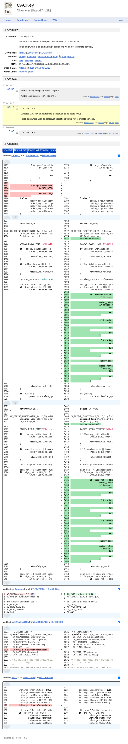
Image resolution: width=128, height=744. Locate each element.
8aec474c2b (89, 123)
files (21, 60)
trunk (64, 56)
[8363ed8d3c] (32, 155)
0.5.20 (71, 56)
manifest (23, 71)
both (54, 56)
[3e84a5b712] (41, 622)
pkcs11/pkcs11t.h (20, 622)
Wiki (54, 20)
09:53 (10, 89)
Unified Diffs (20, 150)
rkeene (22, 68)
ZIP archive (32, 53)
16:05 (10, 131)
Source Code (40, 20)
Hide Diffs (8, 150)
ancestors (31, 56)
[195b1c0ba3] (49, 155)
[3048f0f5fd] (57, 622)
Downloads (22, 20)
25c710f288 (89, 133)
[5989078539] (29, 677)
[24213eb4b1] (46, 677)
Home (8, 20)
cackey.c (16, 155)
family (22, 56)
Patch (53, 150)
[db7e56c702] (36, 589)
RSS (24, 738)
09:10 (10, 107)
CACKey (25, 5)
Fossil (18, 738)
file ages (29, 60)
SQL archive (46, 53)
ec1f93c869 (94, 97)
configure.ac (18, 589)
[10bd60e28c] (52, 589)
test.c (14, 677)
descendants (44, 56)
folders (38, 60)
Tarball (22, 53)
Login (120, 20)
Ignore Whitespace (38, 150)
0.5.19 (111, 133)
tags (31, 71)
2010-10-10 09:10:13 (40, 68)
